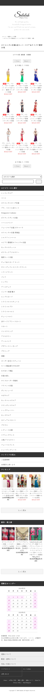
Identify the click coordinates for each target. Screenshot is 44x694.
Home (5, 680)
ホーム (4, 36)
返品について (29, 680)
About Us (37, 680)
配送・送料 (21, 680)
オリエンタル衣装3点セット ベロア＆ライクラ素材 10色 (19, 38)
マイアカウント (5, 669)
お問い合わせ (5, 674)
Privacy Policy (17, 682)
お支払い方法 (12, 680)
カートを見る (27, 669)
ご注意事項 (5, 459)
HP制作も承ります (8, 464)
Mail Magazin (27, 682)
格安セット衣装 (12, 36)
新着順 (29, 55)
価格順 (23, 55)
